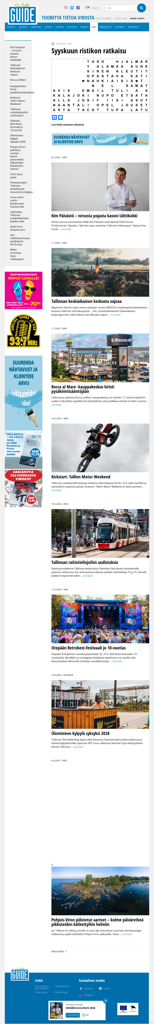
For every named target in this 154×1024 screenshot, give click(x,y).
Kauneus (23, 27)
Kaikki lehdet (137, 19)
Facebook (88, 988)
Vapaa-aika (36, 27)
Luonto (48, 27)
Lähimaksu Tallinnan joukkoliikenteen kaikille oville (19, 216)
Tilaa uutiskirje (102, 19)
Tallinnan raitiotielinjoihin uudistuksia (19, 112)
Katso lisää (57, 951)
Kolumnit (120, 27)
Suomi (95, 7)
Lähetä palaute (62, 986)
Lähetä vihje (120, 19)
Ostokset (11, 27)
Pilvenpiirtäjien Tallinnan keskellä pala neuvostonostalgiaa (21, 187)
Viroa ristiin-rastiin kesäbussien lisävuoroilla (17, 202)
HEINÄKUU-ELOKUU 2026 (80, 1008)
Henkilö (84, 27)
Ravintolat (133, 27)
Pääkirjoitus (106, 27)
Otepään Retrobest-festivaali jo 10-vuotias (16, 125)
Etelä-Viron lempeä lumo (17, 228)
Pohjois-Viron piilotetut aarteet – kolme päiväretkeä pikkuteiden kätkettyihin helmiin (18, 158)
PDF (87, 1015)
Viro (94, 27)
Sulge (105, 1000)
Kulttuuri (72, 27)
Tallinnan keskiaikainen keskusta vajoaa (17, 70)
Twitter (106, 988)
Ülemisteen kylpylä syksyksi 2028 (17, 138)
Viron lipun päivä (16, 176)
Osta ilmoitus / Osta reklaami (42, 987)
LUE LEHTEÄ (72, 1015)
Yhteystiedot (41, 992)
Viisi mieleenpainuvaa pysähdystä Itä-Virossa (20, 239)
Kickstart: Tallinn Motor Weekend (17, 101)
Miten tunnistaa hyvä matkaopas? (17, 254)
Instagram (88, 995)
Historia (59, 27)
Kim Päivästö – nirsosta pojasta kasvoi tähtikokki (17, 54)
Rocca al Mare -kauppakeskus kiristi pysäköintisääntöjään (22, 86)
